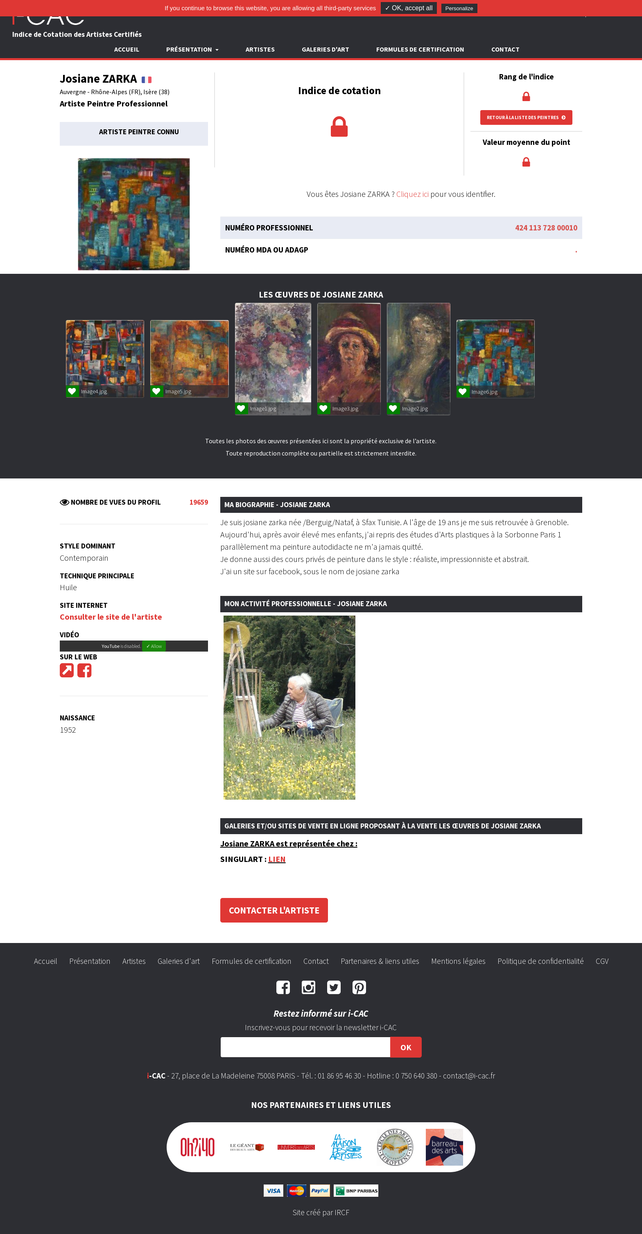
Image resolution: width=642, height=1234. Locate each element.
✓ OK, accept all (409, 8)
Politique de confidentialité (540, 961)
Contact (505, 49)
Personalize (459, 8)
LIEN (277, 859)
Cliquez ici (412, 194)
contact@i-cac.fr (469, 1076)
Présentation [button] (189, 49)
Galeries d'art (325, 49)
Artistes (260, 49)
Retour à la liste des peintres (526, 117)
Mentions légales (458, 961)
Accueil (126, 49)
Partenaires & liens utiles (380, 961)
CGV (602, 961)
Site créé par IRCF (321, 1212)
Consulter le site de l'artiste (111, 616)
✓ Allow (154, 646)
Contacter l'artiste (274, 910)
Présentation (90, 961)
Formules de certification (420, 49)
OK (405, 1047)
